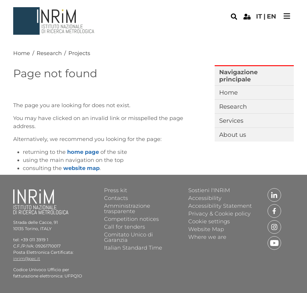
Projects (79, 53)
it (259, 16)
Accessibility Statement (220, 206)
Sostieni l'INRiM (209, 190)
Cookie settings (209, 221)
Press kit (115, 190)
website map (81, 168)
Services (231, 120)
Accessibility (205, 198)
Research (49, 53)
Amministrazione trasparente (127, 208)
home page (83, 152)
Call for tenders (124, 227)
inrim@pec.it (26, 258)
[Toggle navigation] (287, 16)
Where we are (207, 237)
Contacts (116, 198)
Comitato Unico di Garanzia (128, 237)
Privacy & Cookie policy (219, 213)
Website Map (206, 229)
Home (21, 53)
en (271, 16)
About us (232, 134)
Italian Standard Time (133, 248)
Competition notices (131, 219)
